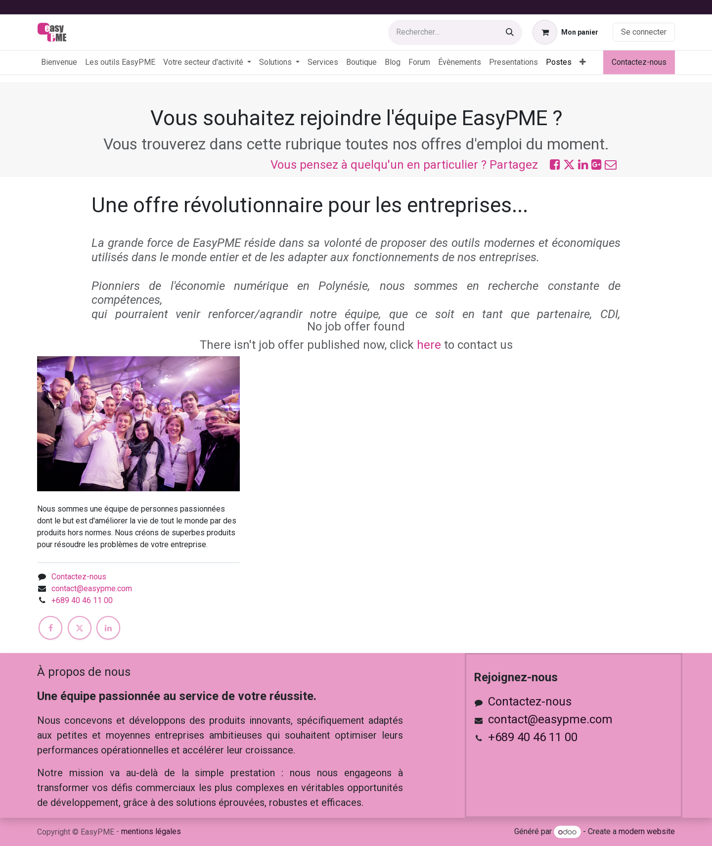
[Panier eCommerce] (565, 32)
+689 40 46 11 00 (82, 600)
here (429, 345)
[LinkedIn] (108, 628)
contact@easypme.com (91, 588)
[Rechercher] (509, 32)
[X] (79, 628)
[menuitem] (59, 62)
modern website (647, 832)
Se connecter (644, 32)
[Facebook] (50, 628)
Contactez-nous (639, 62)
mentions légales (151, 831)
